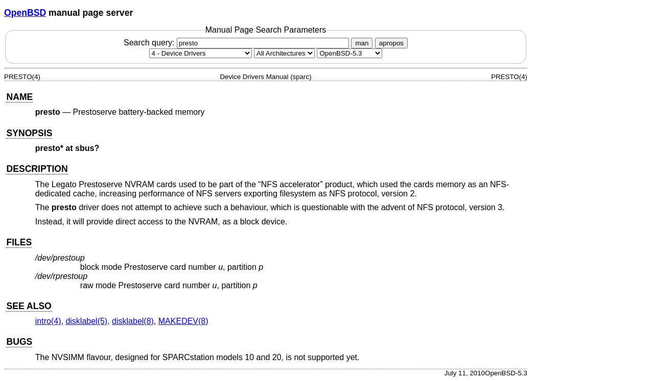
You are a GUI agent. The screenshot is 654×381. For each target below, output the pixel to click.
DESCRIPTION (36, 169)
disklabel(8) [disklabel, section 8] (133, 321)
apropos (391, 43)
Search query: (238, 42)
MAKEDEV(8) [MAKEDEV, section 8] (183, 321)
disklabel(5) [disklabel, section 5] (86, 321)
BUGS (19, 342)
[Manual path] (349, 53)
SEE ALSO (28, 306)
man (361, 43)
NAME (19, 97)
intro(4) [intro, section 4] (48, 321)
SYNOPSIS (29, 133)
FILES (19, 242)
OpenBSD (25, 13)
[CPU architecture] (284, 53)
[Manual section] (200, 53)
